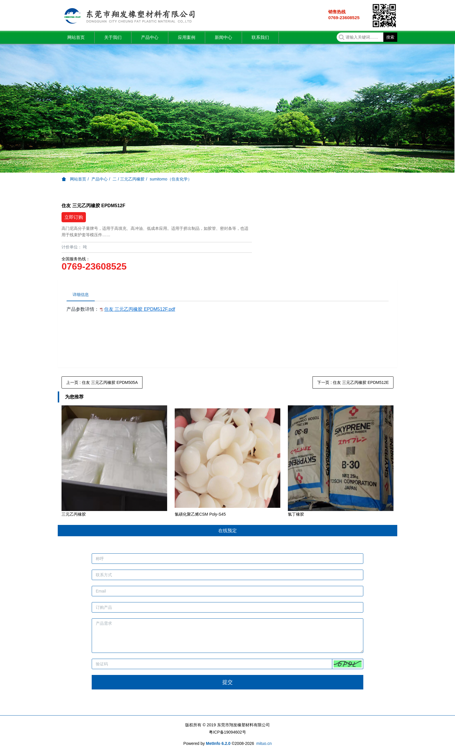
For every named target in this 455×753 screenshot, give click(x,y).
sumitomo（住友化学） (171, 179)
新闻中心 (223, 37)
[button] (348, 663)
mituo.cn (264, 743)
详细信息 (81, 294)
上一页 (102, 382)
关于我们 (113, 37)
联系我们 (260, 37)
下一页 (353, 382)
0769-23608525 (344, 17)
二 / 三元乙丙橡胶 (129, 179)
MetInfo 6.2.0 (218, 743)
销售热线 (337, 11)
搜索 (390, 37)
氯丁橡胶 (296, 514)
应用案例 (186, 37)
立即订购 (73, 217)
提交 (227, 682)
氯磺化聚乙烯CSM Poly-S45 (200, 514)
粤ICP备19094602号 (227, 732)
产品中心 (149, 37)
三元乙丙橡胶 (74, 514)
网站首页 (76, 37)
